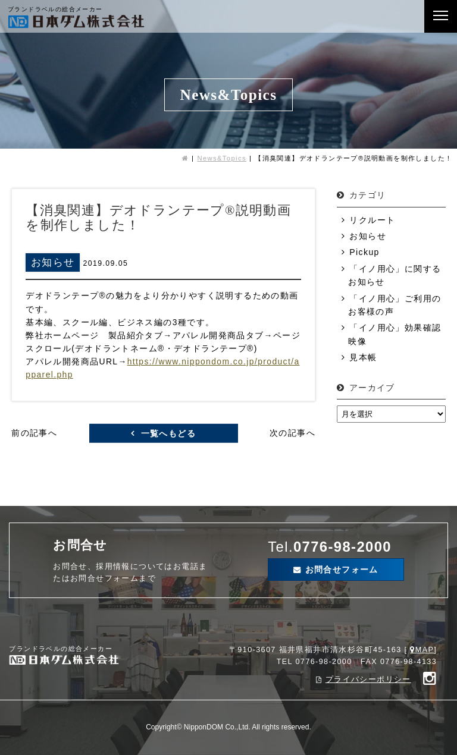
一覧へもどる (168, 433)
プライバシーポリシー (368, 679)
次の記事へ (292, 433)
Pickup (364, 252)
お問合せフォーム (341, 569)
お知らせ (367, 236)
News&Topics (221, 158)
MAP (424, 650)
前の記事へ (34, 433)
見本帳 (363, 357)
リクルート (372, 220)
